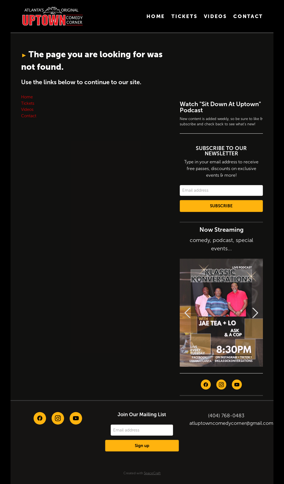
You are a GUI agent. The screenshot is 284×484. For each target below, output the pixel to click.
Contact (248, 16)
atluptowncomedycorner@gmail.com (231, 423)
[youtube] (237, 385)
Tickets (184, 16)
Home (155, 16)
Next (255, 313)
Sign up (142, 445)
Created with (142, 473)
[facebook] (206, 385)
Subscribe (221, 205)
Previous (187, 313)
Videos (215, 16)
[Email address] (221, 190)
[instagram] (221, 385)
